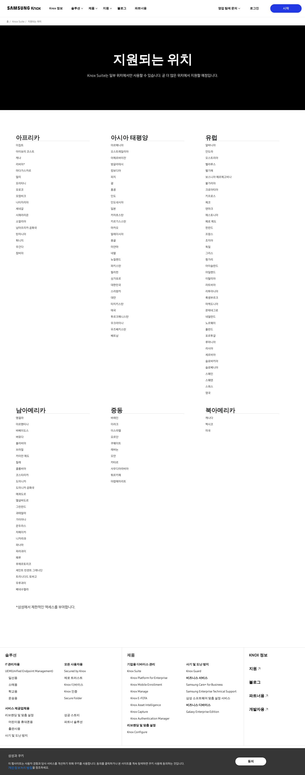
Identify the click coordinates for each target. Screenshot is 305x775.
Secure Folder (73, 698)
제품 (131, 655)
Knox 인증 (70, 691)
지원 (253, 668)
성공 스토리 (72, 715)
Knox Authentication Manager (149, 718)
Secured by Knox (75, 671)
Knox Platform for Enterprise (148, 678)
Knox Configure (137, 732)
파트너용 (141, 8)
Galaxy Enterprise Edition (202, 712)
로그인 (254, 8)
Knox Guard (193, 671)
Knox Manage (139, 691)
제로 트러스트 (73, 678)
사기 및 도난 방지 (16, 735)
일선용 (12, 678)
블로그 (121, 8)
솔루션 (11, 655)
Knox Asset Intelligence (145, 705)
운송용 (12, 698)
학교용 (12, 691)
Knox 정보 (56, 8)
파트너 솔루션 (73, 722)
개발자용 (256, 709)
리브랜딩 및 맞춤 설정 (19, 715)
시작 (286, 8)
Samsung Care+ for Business (204, 685)
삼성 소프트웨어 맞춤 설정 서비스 (208, 698)
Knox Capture (139, 712)
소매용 (12, 685)
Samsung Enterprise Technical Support (211, 691)
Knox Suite (18, 21)
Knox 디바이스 (73, 685)
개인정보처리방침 (20, 767)
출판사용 (14, 729)
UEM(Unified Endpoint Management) (29, 671)
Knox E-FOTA (138, 698)
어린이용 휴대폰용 (20, 722)
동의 (251, 761)
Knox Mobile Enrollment (146, 685)
